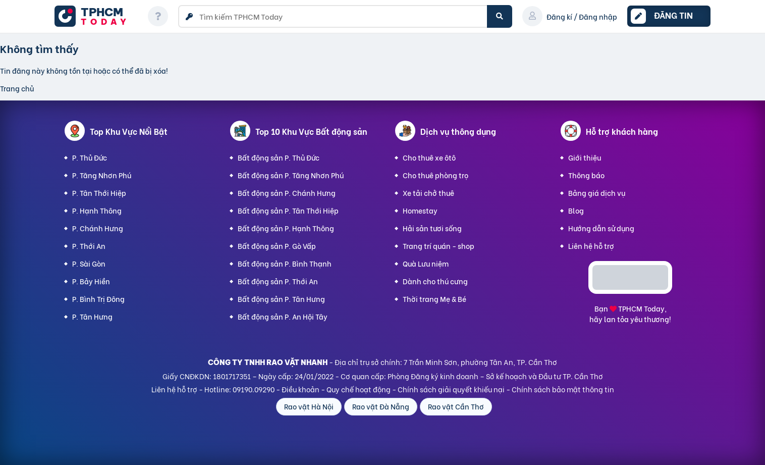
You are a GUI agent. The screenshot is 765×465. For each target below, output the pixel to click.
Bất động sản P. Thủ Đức (278, 157)
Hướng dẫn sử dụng (601, 228)
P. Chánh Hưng (97, 228)
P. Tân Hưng (92, 316)
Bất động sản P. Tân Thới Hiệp (288, 210)
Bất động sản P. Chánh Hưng (287, 192)
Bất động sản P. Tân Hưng (281, 298)
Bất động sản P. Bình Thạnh (285, 263)
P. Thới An (88, 245)
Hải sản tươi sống (432, 228)
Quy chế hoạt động (358, 389)
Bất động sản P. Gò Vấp (277, 245)
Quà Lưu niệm (426, 263)
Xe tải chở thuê (428, 192)
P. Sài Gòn (88, 263)
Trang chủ (17, 88)
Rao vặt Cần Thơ (456, 406)
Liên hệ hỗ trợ (591, 245)
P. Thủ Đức (89, 157)
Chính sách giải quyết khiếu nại (451, 389)
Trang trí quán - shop (438, 245)
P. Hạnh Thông (97, 210)
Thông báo (586, 175)
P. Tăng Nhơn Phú (101, 175)
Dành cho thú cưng (435, 281)
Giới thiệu (584, 157)
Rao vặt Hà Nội (309, 406)
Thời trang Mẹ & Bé (434, 298)
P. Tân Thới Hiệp (99, 192)
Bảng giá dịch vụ (596, 192)
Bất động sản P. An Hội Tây (282, 316)
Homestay (420, 210)
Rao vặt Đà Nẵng (380, 406)
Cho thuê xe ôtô (429, 157)
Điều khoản (300, 389)
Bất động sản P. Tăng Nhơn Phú (291, 175)
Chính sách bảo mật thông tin (563, 389)
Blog (576, 210)
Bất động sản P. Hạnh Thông (286, 228)
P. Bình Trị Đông (98, 298)
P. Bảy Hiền (91, 281)
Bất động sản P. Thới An (278, 281)
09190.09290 (254, 389)
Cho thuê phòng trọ (435, 175)
